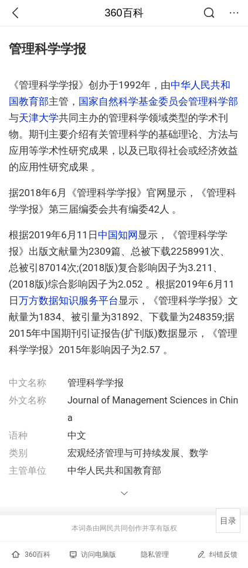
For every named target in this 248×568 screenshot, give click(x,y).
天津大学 (39, 118)
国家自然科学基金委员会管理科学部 (158, 101)
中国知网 (118, 235)
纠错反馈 (217, 554)
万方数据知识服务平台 (68, 300)
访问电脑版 (93, 554)
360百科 (123, 13)
